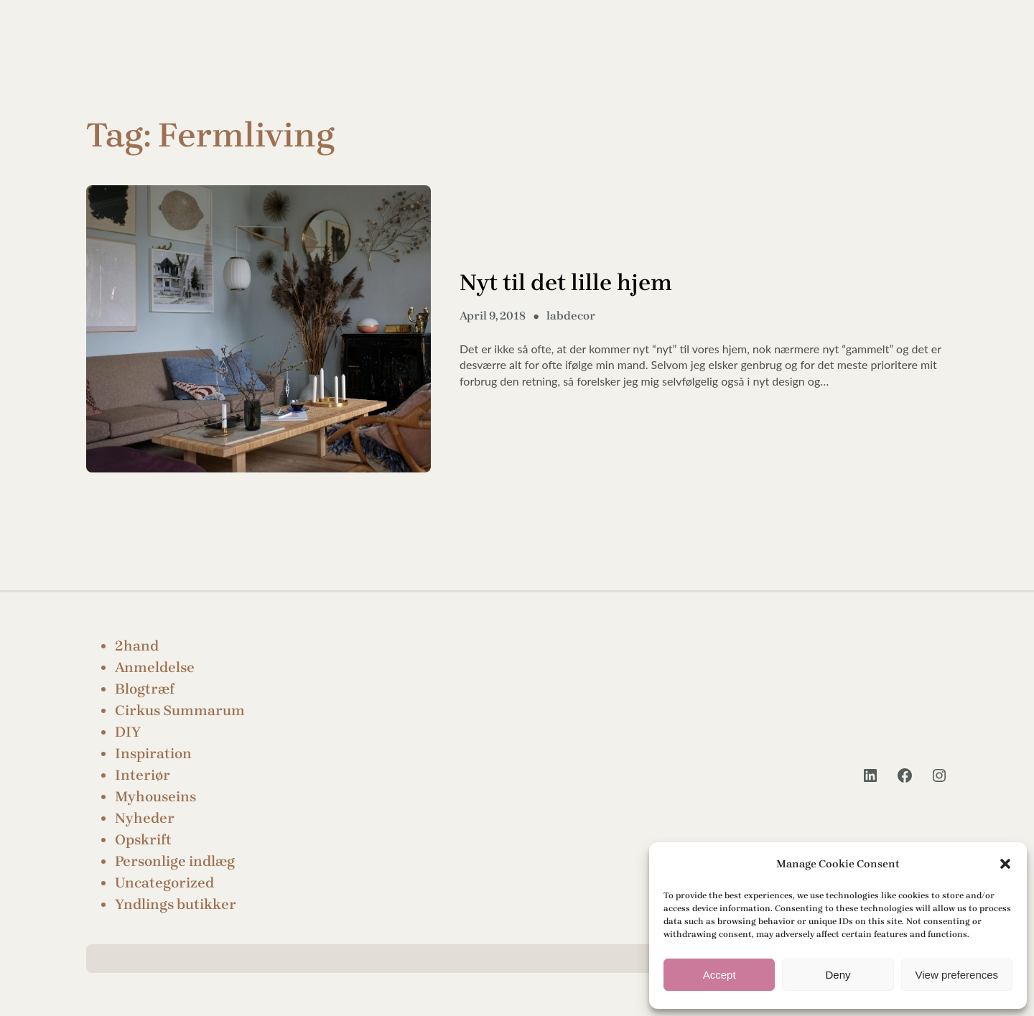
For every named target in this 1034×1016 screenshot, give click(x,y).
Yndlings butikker (175, 904)
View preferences (957, 975)
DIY (128, 732)
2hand (137, 646)
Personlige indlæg (175, 861)
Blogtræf (144, 689)
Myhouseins (155, 796)
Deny (837, 975)
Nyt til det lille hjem (566, 282)
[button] (1005, 864)
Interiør (142, 775)
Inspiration (153, 753)
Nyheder (144, 818)
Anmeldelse (155, 667)
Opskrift (143, 839)
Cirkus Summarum (180, 710)
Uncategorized (164, 883)
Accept (719, 975)
